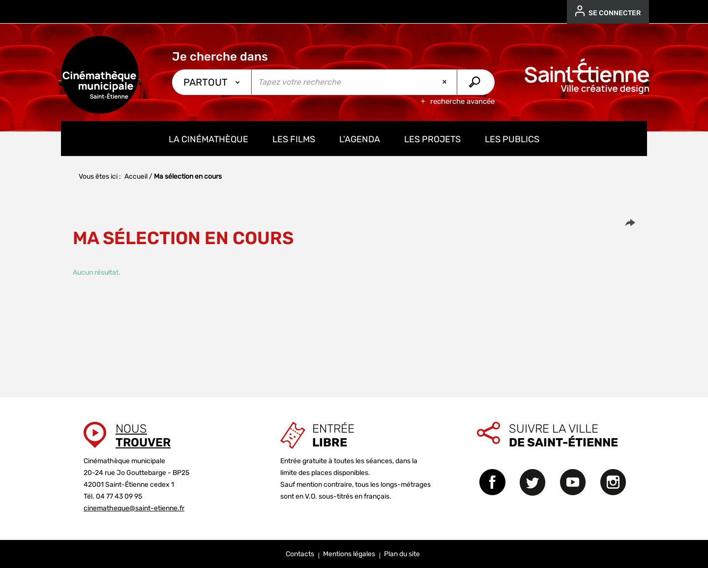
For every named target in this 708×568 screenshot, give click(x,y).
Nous (143, 435)
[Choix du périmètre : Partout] (212, 82)
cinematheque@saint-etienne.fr (134, 508)
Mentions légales (349, 554)
